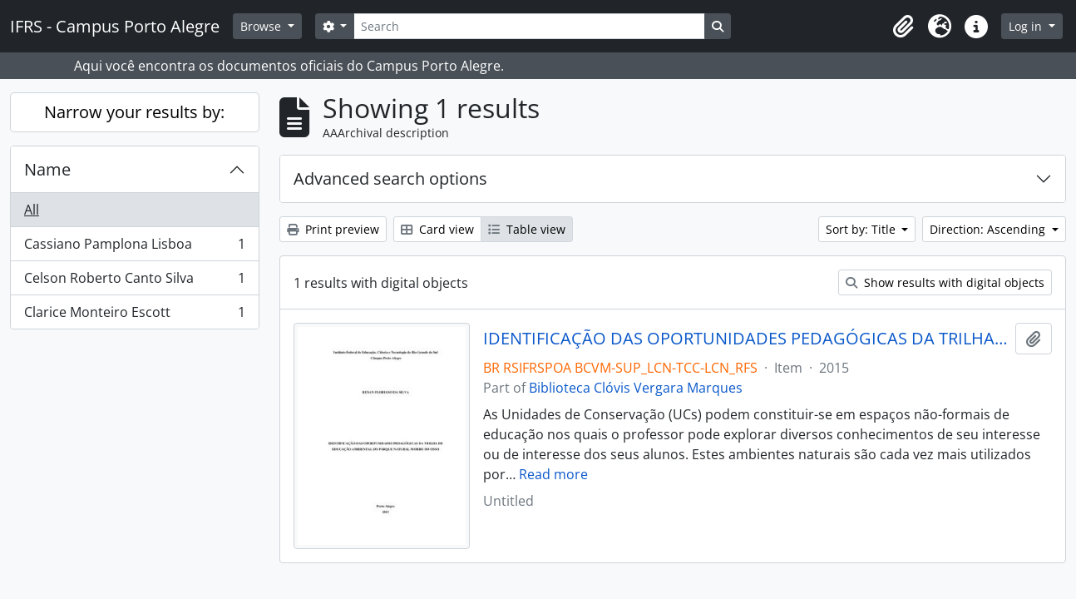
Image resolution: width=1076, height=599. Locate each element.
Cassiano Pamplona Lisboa (134, 247)
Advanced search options (390, 178)
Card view (437, 229)
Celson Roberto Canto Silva (134, 281)
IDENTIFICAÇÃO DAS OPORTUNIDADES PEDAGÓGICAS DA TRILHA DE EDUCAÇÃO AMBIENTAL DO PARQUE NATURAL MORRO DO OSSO (746, 339)
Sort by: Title (862, 229)
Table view (526, 229)
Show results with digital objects (945, 282)
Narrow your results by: (134, 112)
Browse (262, 26)
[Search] (528, 26)
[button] (903, 26)
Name (47, 169)
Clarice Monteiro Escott (134, 315)
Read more (553, 474)
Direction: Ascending (989, 229)
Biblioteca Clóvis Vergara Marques (636, 388)
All (31, 209)
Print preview (333, 229)
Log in (1027, 26)
